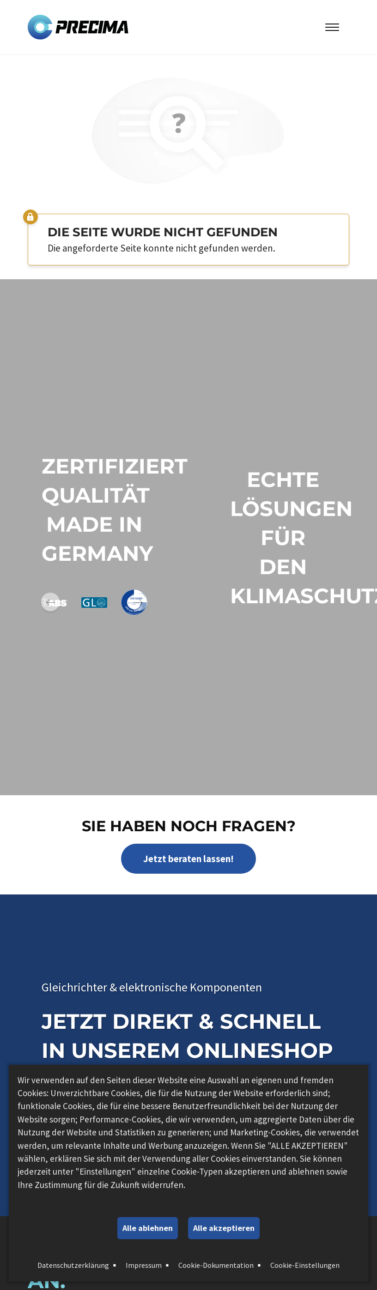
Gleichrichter (74, 987)
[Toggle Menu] (332, 27)
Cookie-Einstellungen (305, 1265)
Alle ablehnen (147, 1228)
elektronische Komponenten (190, 987)
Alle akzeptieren (224, 1228)
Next (138, 602)
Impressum (144, 1265)
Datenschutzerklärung (73, 1265)
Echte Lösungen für (291, 508)
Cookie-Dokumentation (216, 1265)
